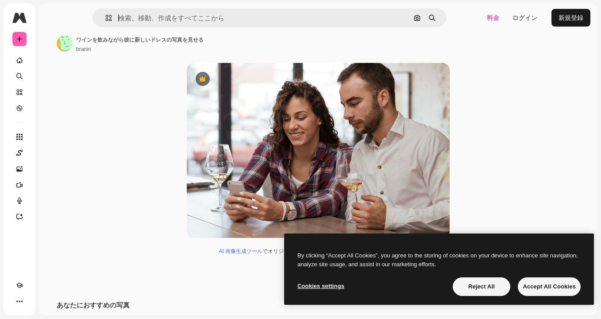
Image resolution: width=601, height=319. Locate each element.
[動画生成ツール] (53, 185)
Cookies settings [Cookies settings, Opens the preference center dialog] (320, 286)
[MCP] (51, 301)
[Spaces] (53, 153)
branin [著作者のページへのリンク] (150, 49)
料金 (493, 17)
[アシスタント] (53, 217)
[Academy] (19, 301)
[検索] (53, 76)
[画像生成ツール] (53, 169)
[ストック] (53, 92)
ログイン (524, 17)
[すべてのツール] (53, 137)
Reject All (481, 286)
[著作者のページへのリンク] (132, 43)
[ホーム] (53, 60)
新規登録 (571, 17)
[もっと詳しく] (53, 108)
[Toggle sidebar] (87, 18)
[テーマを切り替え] (35, 301)
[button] (139, 18)
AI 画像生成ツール (274, 253)
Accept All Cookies (549, 286)
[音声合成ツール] (53, 201)
